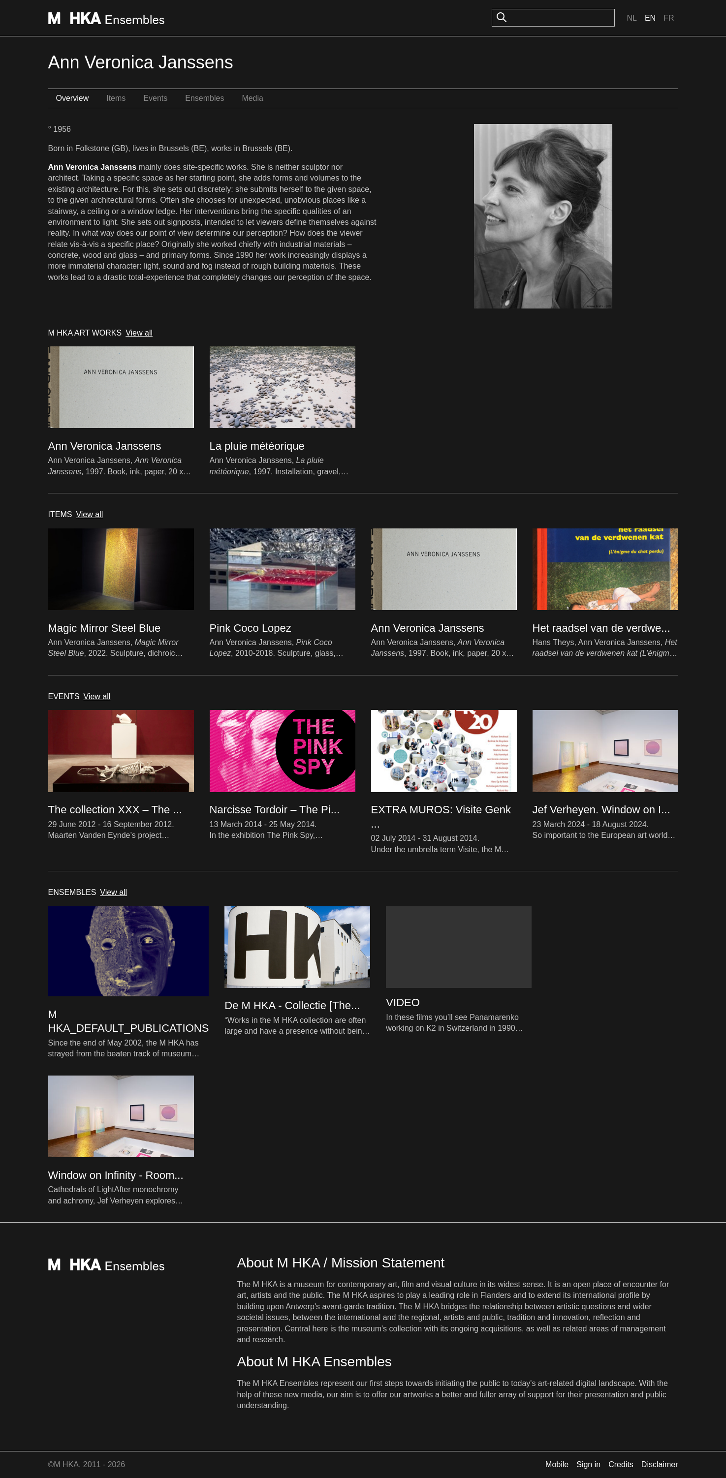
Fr (668, 18)
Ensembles (204, 98)
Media (252, 98)
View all (139, 333)
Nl (631, 18)
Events (155, 98)
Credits (620, 1464)
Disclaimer (659, 1464)
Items (116, 98)
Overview (72, 98)
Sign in (588, 1464)
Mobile (556, 1464)
